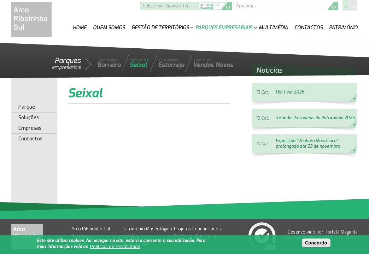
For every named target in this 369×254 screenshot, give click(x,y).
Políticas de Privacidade (115, 246)
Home (80, 27)
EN (354, 7)
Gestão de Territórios (160, 27)
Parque (26, 107)
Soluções (28, 118)
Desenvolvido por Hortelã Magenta (323, 232)
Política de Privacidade (209, 6)
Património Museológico (147, 229)
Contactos (308, 27)
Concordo (316, 243)
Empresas (29, 128)
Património (343, 27)
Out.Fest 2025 (290, 92)
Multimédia (273, 27)
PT (346, 7)
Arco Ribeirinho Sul (90, 229)
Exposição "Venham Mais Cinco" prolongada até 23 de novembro (308, 143)
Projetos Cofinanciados (197, 229)
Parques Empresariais (223, 27)
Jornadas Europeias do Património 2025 (315, 118)
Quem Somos (109, 27)
